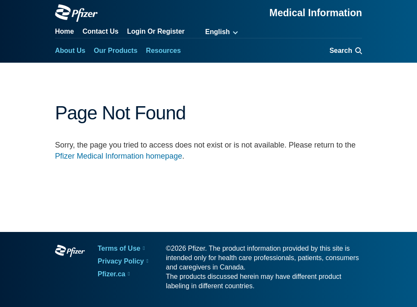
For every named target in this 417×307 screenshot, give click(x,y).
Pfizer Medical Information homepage (118, 156)
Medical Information (315, 12)
